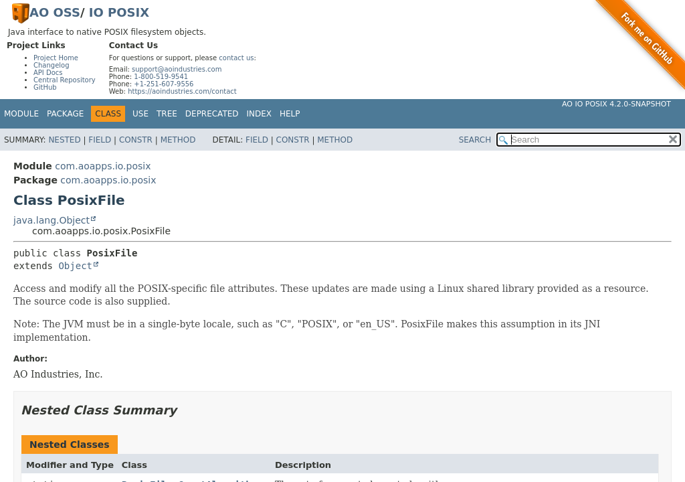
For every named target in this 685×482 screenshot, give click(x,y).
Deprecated (212, 113)
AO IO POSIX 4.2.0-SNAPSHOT (616, 104)
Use (140, 113)
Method (178, 140)
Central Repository (64, 80)
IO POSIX (119, 12)
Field (99, 140)
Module (21, 113)
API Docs (48, 72)
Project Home (55, 58)
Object (75, 265)
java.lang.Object (51, 220)
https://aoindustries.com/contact (182, 91)
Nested (64, 140)
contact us (236, 58)
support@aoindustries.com (176, 69)
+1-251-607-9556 (163, 84)
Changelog (51, 65)
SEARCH (475, 140)
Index (259, 113)
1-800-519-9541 (161, 76)
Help (290, 113)
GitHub (45, 87)
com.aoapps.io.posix (103, 166)
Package (65, 113)
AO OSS (54, 12)
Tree (167, 113)
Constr (136, 140)
